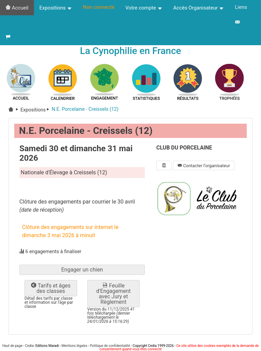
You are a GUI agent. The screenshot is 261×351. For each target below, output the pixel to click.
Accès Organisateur (198, 8)
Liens (241, 7)
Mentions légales (74, 346)
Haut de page (12, 346)
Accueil (17, 8)
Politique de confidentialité (110, 346)
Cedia (29, 346)
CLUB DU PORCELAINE (184, 147)
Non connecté (99, 7)
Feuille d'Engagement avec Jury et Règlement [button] (113, 293)
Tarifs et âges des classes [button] (51, 288)
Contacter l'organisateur (203, 165)
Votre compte (143, 8)
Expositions (55, 8)
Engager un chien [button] (82, 269)
